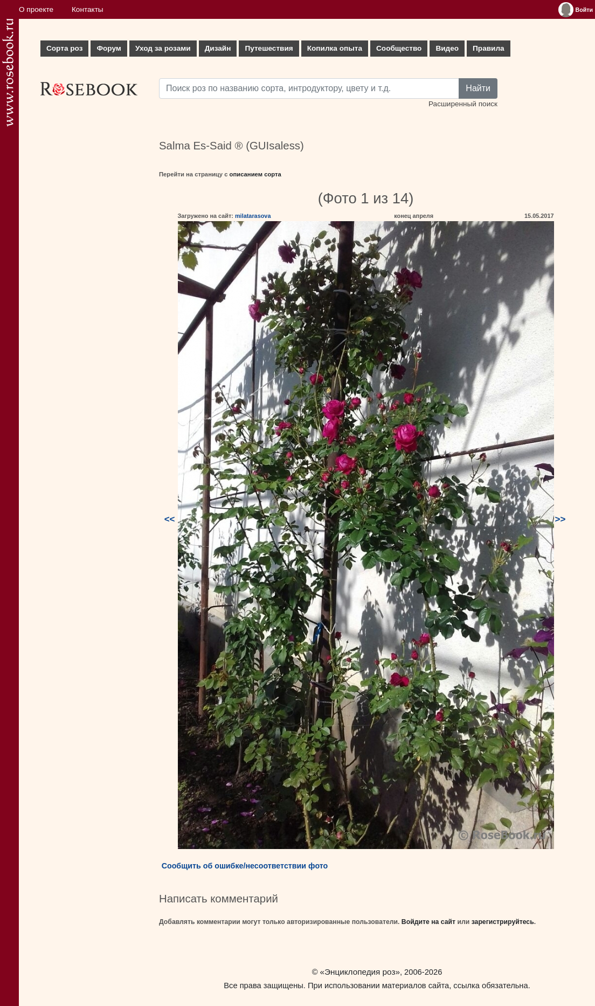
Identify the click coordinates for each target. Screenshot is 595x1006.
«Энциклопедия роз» (360, 971)
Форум (108, 48)
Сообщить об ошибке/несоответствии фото (245, 865)
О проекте (36, 9)
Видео (447, 48)
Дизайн (218, 48)
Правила (488, 48)
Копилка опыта (334, 48)
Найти (478, 88)
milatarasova (253, 216)
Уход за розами (163, 48)
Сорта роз (64, 48)
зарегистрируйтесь (503, 922)
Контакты (87, 9)
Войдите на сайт (428, 922)
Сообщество (398, 48)
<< (169, 519)
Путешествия (269, 48)
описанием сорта (255, 174)
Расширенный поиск (462, 104)
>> (560, 519)
